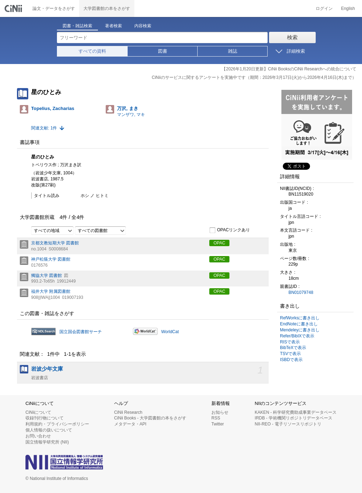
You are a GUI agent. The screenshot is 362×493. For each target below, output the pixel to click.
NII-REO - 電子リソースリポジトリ (288, 424)
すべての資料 (92, 51)
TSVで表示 (290, 353)
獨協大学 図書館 (46, 275)
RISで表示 (290, 342)
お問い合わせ (38, 436)
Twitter (217, 424)
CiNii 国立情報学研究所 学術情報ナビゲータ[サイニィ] (14, 8)
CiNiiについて (38, 412)
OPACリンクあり (229, 230)
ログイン (324, 8)
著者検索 (113, 25)
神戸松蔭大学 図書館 (50, 259)
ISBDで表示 (291, 359)
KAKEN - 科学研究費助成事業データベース (296, 412)
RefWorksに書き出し (300, 317)
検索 (292, 37)
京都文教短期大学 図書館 (55, 242)
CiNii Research (128, 412)
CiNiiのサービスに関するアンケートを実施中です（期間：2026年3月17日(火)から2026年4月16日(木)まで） (254, 77)
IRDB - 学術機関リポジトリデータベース (293, 418)
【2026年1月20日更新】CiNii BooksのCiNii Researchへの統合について (289, 68)
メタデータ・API (130, 424)
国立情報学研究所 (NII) (47, 442)
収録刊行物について (44, 418)
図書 (162, 51)
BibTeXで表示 (293, 347)
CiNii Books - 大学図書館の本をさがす (150, 418)
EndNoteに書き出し (299, 323)
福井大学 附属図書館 (50, 291)
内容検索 (142, 25)
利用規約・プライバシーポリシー (57, 424)
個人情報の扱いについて (48, 430)
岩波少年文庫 (47, 369)
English (348, 8)
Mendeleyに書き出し (300, 329)
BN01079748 (300, 292)
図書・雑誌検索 (77, 25)
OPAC (219, 242)
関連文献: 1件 (44, 128)
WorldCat (170, 331)
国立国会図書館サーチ (80, 331)
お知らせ (219, 412)
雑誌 (232, 51)
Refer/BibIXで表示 (297, 336)
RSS (215, 418)
